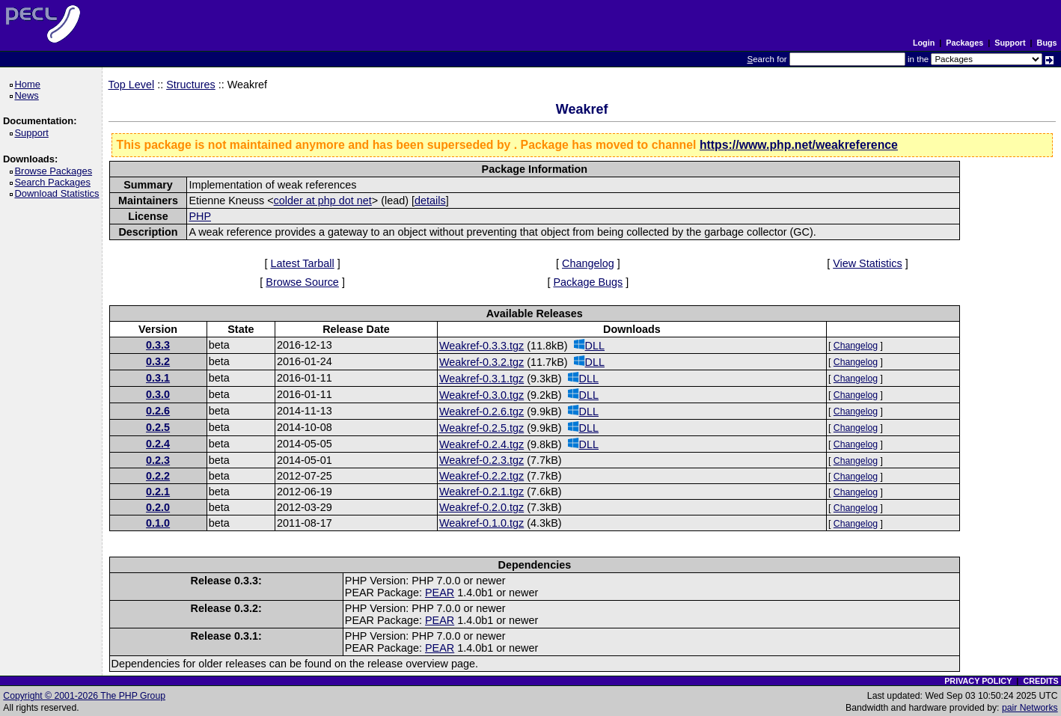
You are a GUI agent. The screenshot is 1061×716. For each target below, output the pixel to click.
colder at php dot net (323, 200)
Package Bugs (588, 282)
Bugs (1047, 42)
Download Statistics (59, 193)
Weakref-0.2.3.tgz (481, 460)
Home (29, 84)
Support (1009, 42)
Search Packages (55, 182)
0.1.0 (158, 523)
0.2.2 (158, 476)
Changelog (588, 263)
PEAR (439, 593)
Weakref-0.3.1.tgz (481, 379)
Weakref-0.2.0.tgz (481, 507)
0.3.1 (158, 378)
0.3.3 (158, 345)
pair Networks (1030, 708)
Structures (190, 85)
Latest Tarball (302, 263)
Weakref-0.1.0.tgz (481, 523)
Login (924, 42)
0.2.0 (158, 507)
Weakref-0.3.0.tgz (481, 395)
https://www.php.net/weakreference (799, 144)
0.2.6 (158, 411)
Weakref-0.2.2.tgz (481, 476)
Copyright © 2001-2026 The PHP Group (84, 696)
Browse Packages (56, 171)
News (29, 95)
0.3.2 (158, 361)
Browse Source (302, 282)
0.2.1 (158, 492)
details (430, 200)
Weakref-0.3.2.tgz (481, 362)
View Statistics (867, 263)
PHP (200, 216)
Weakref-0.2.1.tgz (481, 492)
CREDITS (1040, 680)
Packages (964, 42)
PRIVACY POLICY (978, 680)
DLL (589, 345)
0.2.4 (158, 444)
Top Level (131, 85)
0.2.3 (158, 460)
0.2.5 (158, 427)
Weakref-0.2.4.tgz (481, 444)
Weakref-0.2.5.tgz (481, 428)
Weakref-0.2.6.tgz (481, 411)
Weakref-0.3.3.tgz (481, 346)
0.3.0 (158, 394)
